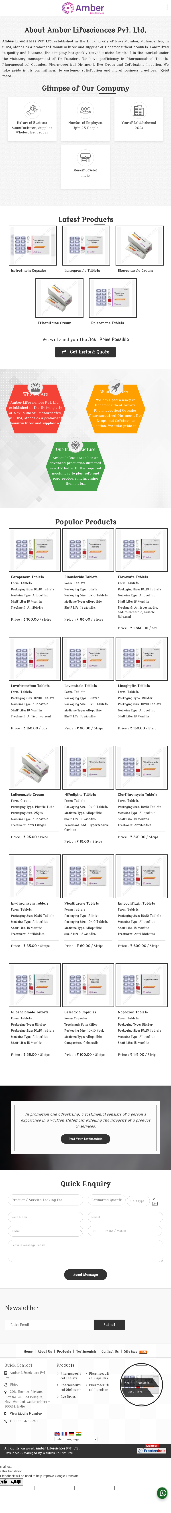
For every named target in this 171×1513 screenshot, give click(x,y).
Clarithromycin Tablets (137, 795)
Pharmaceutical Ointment (71, 1388)
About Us (45, 1351)
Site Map (130, 1351)
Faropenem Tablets (27, 577)
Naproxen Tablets (133, 1012)
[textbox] (138, 1201)
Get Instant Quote (85, 352)
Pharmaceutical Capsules (99, 1376)
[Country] (45, 1231)
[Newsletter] (49, 1325)
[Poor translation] (16, 1482)
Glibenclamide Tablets (29, 1012)
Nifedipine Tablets (80, 795)
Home (28, 1351)
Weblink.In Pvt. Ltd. (58, 1453)
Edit (155, 1202)
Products (64, 1351)
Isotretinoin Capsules (28, 271)
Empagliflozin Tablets (136, 903)
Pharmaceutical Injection (99, 1388)
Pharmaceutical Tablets (71, 1376)
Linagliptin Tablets (134, 686)
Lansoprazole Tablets (82, 271)
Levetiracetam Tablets (30, 686)
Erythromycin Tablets (29, 903)
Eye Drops (68, 1396)
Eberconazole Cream (135, 271)
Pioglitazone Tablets (81, 903)
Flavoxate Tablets (133, 577)
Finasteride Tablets (80, 577)
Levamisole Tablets (80, 686)
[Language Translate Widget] (76, 1439)
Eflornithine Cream (54, 323)
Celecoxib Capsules (80, 1012)
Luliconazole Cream (27, 795)
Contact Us (110, 1351)
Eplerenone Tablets (107, 323)
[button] (26, 1413)
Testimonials (86, 1351)
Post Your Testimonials (85, 1139)
